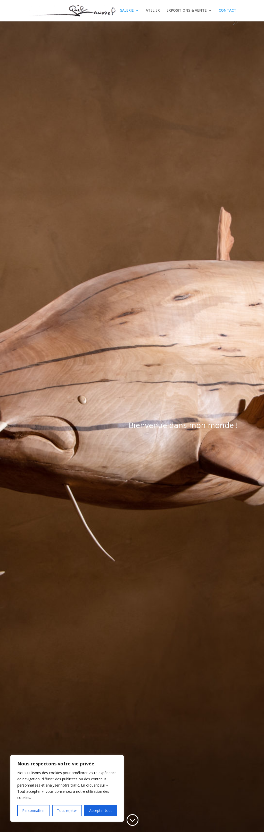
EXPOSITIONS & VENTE (187, 11)
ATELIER (153, 11)
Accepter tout (100, 810)
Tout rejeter (67, 810)
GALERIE (127, 11)
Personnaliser (33, 810)
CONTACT (227, 11)
